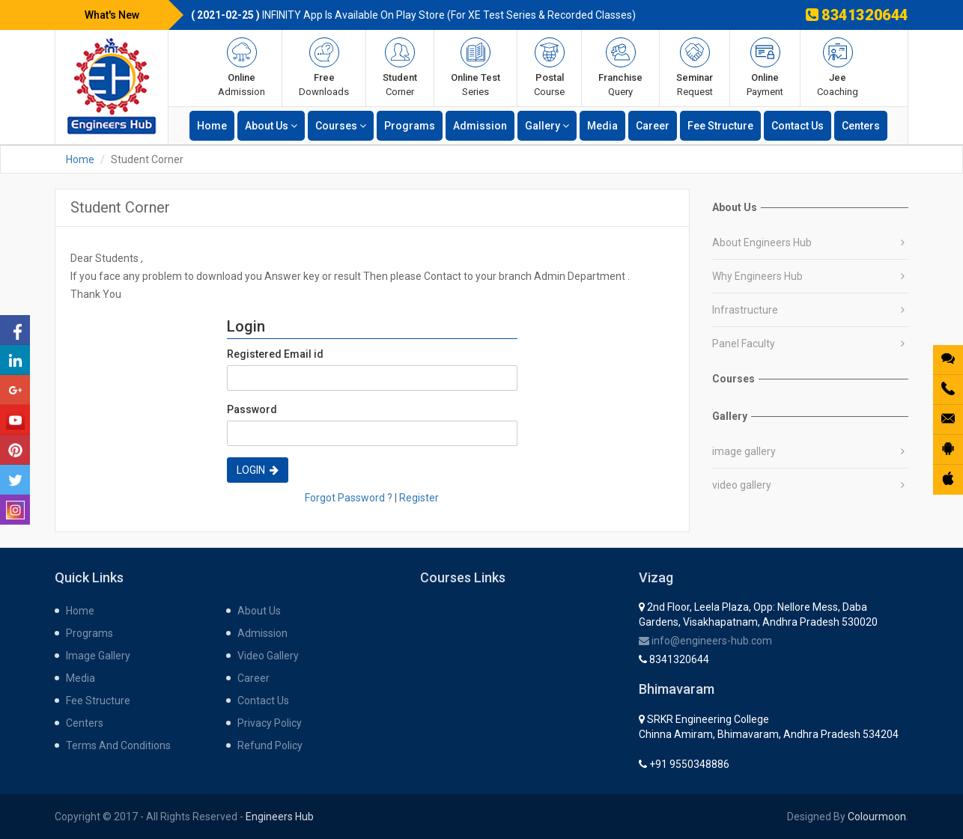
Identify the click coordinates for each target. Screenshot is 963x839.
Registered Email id (275, 354)
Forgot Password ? (348, 498)
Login (258, 470)
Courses (340, 126)
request (694, 67)
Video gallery (268, 656)
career (652, 126)
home (212, 126)
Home (80, 159)
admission (241, 67)
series (475, 67)
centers (861, 126)
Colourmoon (877, 817)
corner (400, 67)
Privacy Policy (269, 723)
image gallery (744, 451)
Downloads (324, 67)
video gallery (741, 485)
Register (419, 498)
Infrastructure (745, 310)
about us (271, 126)
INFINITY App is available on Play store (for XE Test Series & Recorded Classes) (413, 15)
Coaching (837, 67)
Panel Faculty (743, 344)
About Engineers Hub (762, 242)
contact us (797, 126)
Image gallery (98, 656)
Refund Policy (270, 745)
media (602, 126)
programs (409, 126)
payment (765, 67)
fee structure (720, 126)
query (620, 67)
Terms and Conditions (118, 745)
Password (252, 409)
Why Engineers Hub (757, 276)
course (549, 67)
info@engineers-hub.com (705, 641)
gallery (547, 126)
